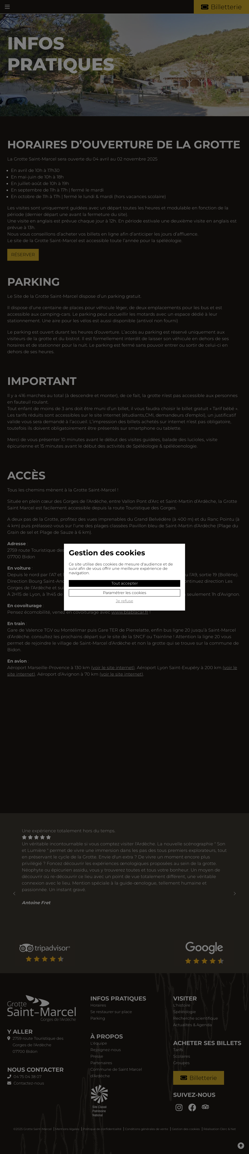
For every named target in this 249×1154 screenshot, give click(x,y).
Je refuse (124, 601)
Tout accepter (124, 583)
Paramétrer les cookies (124, 592)
